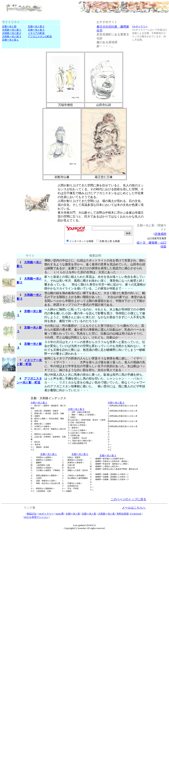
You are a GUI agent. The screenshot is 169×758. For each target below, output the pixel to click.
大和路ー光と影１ (11, 29)
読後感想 (160, 233)
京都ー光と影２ (36, 26)
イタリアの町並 (36, 33)
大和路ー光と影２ (11, 33)
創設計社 (32, 513)
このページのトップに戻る (128, 499)
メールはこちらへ (134, 507)
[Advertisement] (14, 236)
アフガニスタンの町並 (40, 36)
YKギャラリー (140, 26)
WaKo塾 (59, 513)
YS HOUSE (135, 513)
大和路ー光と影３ (11, 36)
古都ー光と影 (9, 26)
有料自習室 (123, 513)
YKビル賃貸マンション (36, 517)
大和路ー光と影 (106, 513)
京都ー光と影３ (36, 29)
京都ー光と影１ (10, 39)
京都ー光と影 (89, 513)
